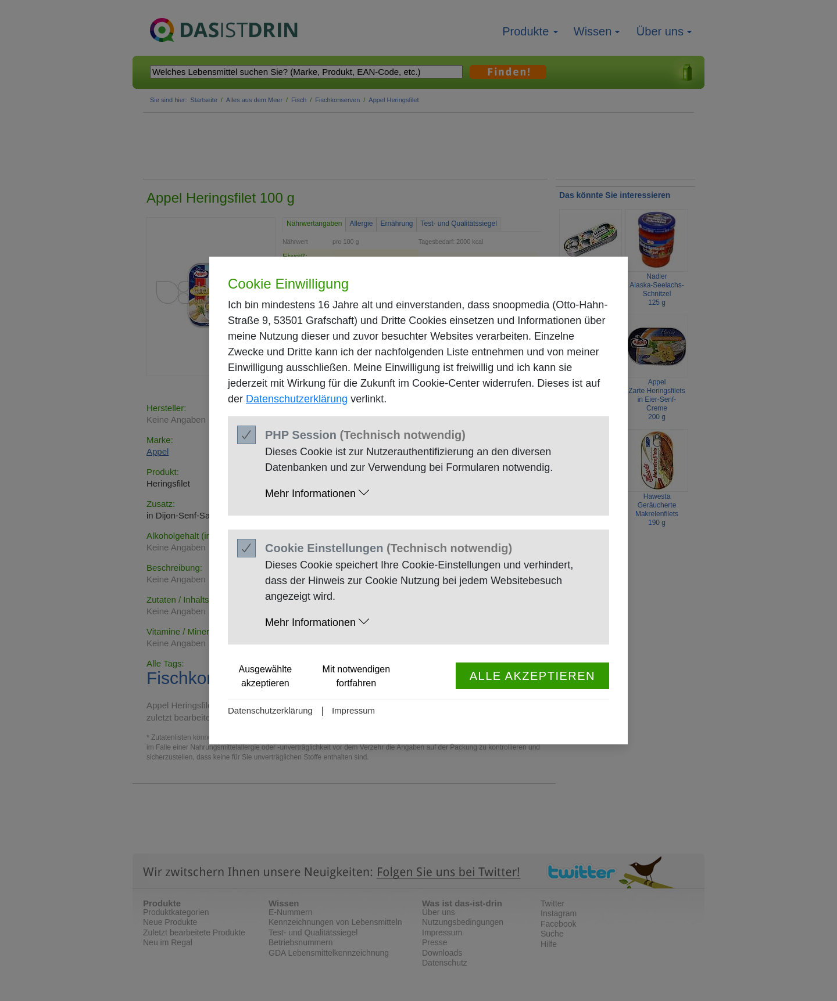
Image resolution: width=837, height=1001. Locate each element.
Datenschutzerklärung (297, 399)
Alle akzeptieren (532, 675)
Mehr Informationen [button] (317, 493)
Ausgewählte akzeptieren (265, 676)
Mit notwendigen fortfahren (357, 676)
